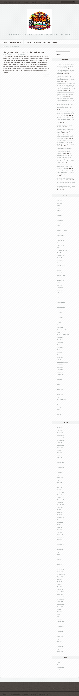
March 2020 (60, 589)
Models (58, 332)
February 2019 (60, 621)
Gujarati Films (60, 287)
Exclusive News (60, 267)
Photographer (60, 364)
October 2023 (60, 502)
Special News (60, 389)
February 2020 (60, 591)
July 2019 (59, 609)
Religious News (60, 374)
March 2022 (60, 534)
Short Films (59, 379)
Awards (59, 228)
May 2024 (59, 485)
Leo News (59, 322)
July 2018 (59, 639)
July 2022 (59, 524)
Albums (58, 213)
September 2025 (61, 445)
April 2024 (59, 487)
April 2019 (59, 616)
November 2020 (60, 569)
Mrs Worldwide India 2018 (63, 335)
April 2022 (59, 532)
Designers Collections (62, 250)
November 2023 (60, 500)
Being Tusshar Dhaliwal (62, 230)
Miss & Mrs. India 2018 (62, 330)
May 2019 (59, 614)
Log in (58, 662)
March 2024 (60, 490)
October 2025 (60, 442)
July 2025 (59, 450)
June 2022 (59, 527)
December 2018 (60, 626)
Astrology (59, 223)
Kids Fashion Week (61, 310)
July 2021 (59, 554)
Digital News (60, 253)
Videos (58, 409)
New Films (59, 352)
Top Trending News (61, 399)
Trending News (60, 402)
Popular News (60, 369)
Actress (59, 210)
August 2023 (60, 507)
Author (58, 225)
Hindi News (59, 292)
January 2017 (60, 651)
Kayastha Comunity (61, 307)
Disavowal (40, 2)
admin (9, 54)
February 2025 (60, 462)
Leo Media (59, 320)
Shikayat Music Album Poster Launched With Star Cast (23, 52)
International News (61, 302)
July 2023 (59, 509)
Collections (59, 248)
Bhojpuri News (60, 235)
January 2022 (60, 539)
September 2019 (60, 604)
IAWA (58, 295)
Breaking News (60, 238)
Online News (60, 359)
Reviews (59, 377)
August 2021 (60, 552)
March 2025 (60, 460)
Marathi (59, 325)
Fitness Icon (59, 282)
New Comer (59, 344)
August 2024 (60, 477)
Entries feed (59, 665)
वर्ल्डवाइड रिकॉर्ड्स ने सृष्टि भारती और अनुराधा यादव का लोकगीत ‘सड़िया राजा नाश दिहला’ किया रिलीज (65, 72)
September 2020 (61, 574)
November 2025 (60, 440)
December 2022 (60, 517)
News (58, 354)
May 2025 (59, 455)
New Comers (60, 347)
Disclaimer (33, 2)
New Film (59, 349)
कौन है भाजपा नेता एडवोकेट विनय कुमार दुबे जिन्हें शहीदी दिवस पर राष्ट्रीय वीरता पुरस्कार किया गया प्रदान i (65, 94)
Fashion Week (60, 277)
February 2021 (60, 562)
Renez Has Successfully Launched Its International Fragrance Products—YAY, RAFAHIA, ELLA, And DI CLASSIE (65, 172)
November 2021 (60, 544)
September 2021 (60, 549)
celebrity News (60, 245)
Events (58, 262)
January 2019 (60, 624)
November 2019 (60, 599)
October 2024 (60, 472)
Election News (60, 258)
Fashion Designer (61, 275)
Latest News (60, 317)
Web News (59, 414)
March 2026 (60, 432)
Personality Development (62, 362)
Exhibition (59, 270)
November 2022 (60, 519)
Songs (58, 384)
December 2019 (60, 596)
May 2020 (59, 584)
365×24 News (60, 203)
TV (57, 404)
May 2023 (59, 514)
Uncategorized (60, 407)
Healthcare (59, 290)
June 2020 (59, 582)
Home (5, 2)
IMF (58, 297)
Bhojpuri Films (60, 233)
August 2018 (60, 636)
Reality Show (60, 372)
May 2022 (59, 529)
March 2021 (59, 559)
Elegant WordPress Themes (62, 688)
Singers (58, 382)
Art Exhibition (60, 218)
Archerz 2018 (60, 215)
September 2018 (60, 634)
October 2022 (60, 522)
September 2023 (61, 504)
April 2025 (59, 457)
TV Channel (25, 2)
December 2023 (60, 497)
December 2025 (60, 437)
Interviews (59, 305)
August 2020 (60, 577)
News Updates (60, 357)
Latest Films (59, 315)
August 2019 (60, 606)
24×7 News (59, 200)
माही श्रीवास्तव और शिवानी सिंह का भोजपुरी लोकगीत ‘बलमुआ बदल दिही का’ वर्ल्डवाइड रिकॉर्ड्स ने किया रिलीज (65, 136)
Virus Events (60, 412)
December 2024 (60, 467)
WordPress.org (60, 669)
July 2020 (59, 579)
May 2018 (59, 644)
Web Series (59, 417)
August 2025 (60, 447)
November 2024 (60, 470)
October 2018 (60, 631)
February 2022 (60, 537)
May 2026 (59, 427)
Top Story (59, 397)
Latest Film (59, 312)
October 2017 (60, 646)
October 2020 (60, 572)
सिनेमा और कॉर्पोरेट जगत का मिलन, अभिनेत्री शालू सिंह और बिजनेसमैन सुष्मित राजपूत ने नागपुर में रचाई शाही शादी (65, 66)
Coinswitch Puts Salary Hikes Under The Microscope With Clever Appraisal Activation (66, 131)
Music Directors (60, 340)
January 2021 (60, 564)
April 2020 (59, 586)
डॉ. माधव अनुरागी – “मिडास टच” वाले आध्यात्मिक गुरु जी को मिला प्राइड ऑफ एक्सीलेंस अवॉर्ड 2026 (64, 166)
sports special (60, 392)
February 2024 (60, 492)
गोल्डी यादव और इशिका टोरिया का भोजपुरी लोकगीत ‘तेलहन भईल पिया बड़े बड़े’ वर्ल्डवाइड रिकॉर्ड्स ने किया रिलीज (65, 113)
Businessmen (60, 243)
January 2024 (60, 495)
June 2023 (59, 512)
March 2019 (59, 619)
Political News (60, 367)
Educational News (61, 255)
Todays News (60, 394)
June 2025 (59, 452)
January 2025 (60, 465)
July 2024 (59, 480)
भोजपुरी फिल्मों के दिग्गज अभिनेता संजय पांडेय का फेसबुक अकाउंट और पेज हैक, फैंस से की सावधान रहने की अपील (65, 106)
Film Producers (60, 280)
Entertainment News (14, 2)
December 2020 (60, 567)
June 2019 (59, 611)
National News (60, 342)
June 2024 (59, 482)
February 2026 (60, 435)
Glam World (59, 285)
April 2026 (59, 430)
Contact (47, 2)
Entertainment (60, 260)
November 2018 (60, 629)
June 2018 (59, 641)
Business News (60, 240)
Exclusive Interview (61, 265)
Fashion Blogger (60, 272)
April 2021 (59, 557)
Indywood (59, 300)
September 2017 (60, 649)
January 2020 (60, 594)
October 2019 (60, 601)
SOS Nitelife (60, 387)
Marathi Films (60, 327)
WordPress (76, 688)
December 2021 (60, 542)
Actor (58, 205)
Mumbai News (60, 337)
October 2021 (60, 547)
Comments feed (60, 667)
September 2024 (61, 475)
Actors (58, 208)
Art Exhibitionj (60, 220)
